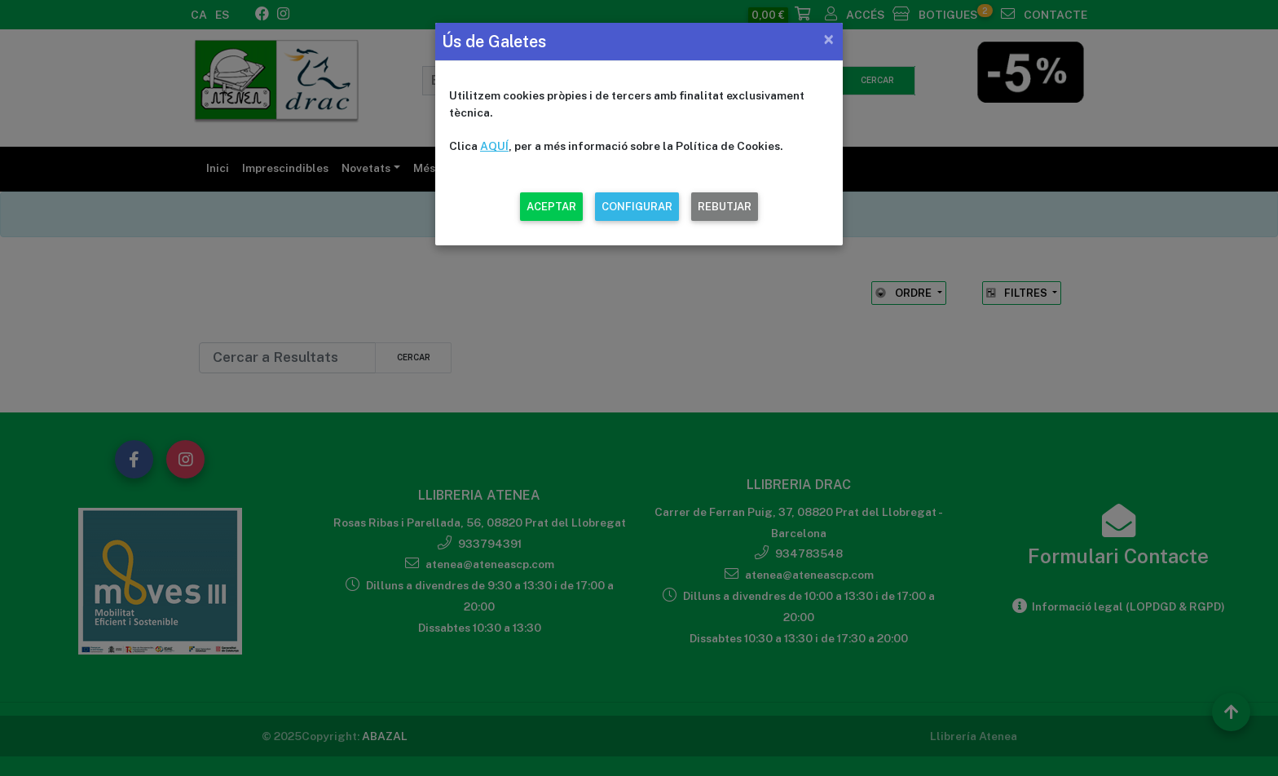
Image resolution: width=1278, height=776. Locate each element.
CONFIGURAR (637, 207)
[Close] (828, 39)
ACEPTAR (551, 207)
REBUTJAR (724, 207)
